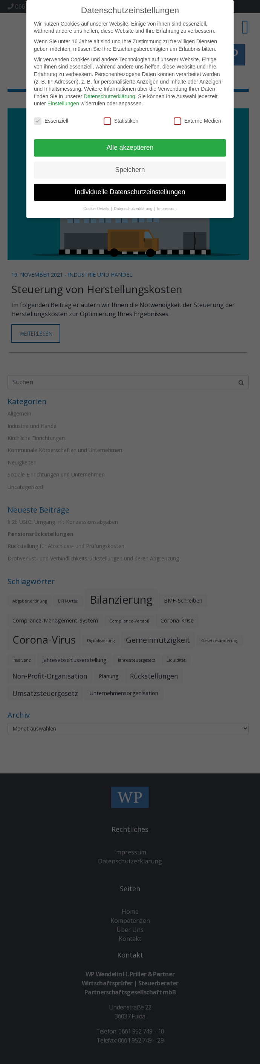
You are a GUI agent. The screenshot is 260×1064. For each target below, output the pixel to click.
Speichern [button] (130, 166)
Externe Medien (197, 118)
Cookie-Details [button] (96, 205)
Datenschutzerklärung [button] (133, 205)
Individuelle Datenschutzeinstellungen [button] (130, 189)
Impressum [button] (167, 205)
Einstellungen (63, 101)
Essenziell (51, 118)
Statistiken (121, 118)
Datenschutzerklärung (109, 93)
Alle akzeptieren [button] (130, 144)
